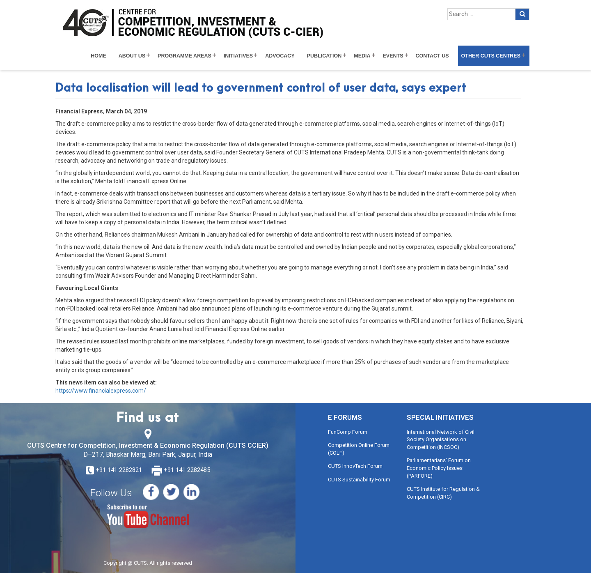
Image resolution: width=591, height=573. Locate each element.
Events (393, 56)
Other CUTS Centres (490, 56)
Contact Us (432, 56)
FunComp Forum (347, 432)
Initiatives (238, 56)
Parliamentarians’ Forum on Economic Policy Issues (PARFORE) (439, 468)
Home (98, 56)
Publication (324, 56)
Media (362, 56)
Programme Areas (184, 56)
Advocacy (280, 56)
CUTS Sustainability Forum (359, 479)
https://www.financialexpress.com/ (100, 390)
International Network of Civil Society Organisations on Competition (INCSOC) (440, 439)
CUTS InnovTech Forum (355, 466)
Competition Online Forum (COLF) (358, 449)
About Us (132, 56)
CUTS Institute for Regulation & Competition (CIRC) (443, 493)
